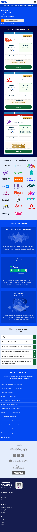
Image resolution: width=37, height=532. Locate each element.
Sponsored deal (19, 33)
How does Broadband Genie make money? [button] (14, 342)
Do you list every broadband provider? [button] (13, 356)
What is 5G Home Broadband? (9, 404)
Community (4, 500)
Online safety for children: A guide (10, 408)
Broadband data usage (7, 433)
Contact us (4, 520)
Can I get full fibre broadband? (9, 417)
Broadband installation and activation (11, 384)
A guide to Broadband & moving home (11, 388)
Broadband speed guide (7, 392)
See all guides (5, 437)
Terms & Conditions (6, 507)
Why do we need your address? (7, 23)
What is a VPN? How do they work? (10, 412)
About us (3, 495)
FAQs (2, 524)
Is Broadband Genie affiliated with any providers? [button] (16, 347)
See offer (18, 67)
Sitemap (3, 497)
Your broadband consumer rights (10, 400)
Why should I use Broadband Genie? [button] (12, 337)
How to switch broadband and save (11, 421)
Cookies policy (5, 512)
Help (2, 522)
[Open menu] (35, 2)
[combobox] (12, 20)
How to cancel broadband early (9, 429)
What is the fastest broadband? (9, 425)
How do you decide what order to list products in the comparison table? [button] (16, 362)
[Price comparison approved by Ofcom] (19, 485)
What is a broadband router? (9, 396)
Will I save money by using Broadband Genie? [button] (15, 351)
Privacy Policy (5, 510)
